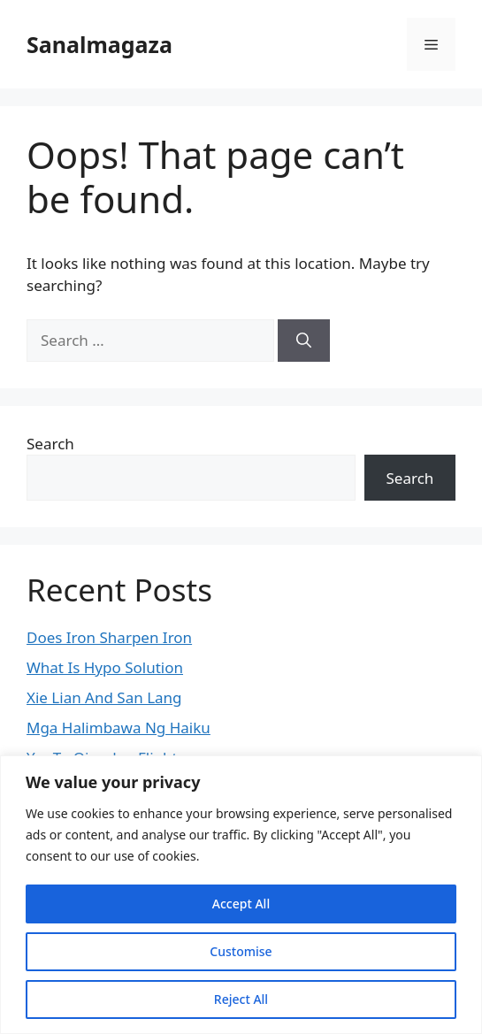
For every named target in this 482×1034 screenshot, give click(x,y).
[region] (241, 894)
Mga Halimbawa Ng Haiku (118, 727)
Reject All (241, 999)
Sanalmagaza (99, 44)
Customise (241, 951)
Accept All (241, 903)
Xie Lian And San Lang (104, 697)
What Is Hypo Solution (105, 667)
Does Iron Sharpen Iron (109, 637)
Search (50, 443)
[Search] (304, 340)
